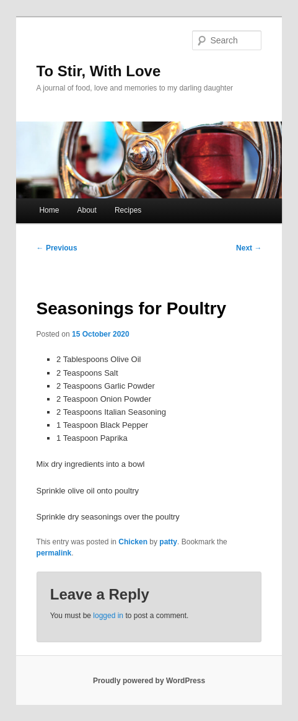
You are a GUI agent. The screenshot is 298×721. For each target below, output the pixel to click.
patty (168, 541)
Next (248, 248)
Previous (57, 248)
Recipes (128, 210)
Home (49, 210)
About (87, 210)
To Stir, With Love (99, 71)
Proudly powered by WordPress (149, 680)
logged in (108, 615)
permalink (54, 553)
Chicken (132, 541)
